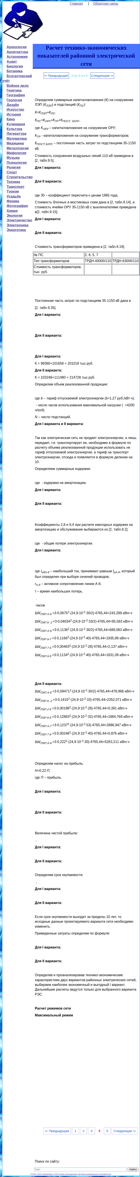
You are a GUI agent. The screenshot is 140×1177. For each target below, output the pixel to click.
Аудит (12, 61)
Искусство (15, 109)
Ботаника (14, 71)
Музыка (13, 158)
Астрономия (17, 56)
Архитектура (17, 52)
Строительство (20, 177)
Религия (14, 167)
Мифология (16, 153)
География (16, 95)
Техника (13, 182)
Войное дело (18, 85)
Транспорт (15, 187)
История (14, 114)
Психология (17, 162)
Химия (12, 211)
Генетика (14, 90)
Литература (16, 133)
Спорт (12, 172)
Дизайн (13, 105)
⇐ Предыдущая (56, 75)
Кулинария (16, 124)
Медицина (15, 143)
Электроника (17, 225)
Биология (15, 66)
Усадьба (14, 196)
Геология (14, 100)
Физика (13, 201)
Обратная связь (105, 3)
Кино (11, 119)
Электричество (19, 220)
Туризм (13, 191)
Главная (76, 3)
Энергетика (16, 230)
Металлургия (18, 148)
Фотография (17, 206)
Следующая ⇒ (102, 75)
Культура (14, 129)
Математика (17, 138)
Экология (14, 215)
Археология (17, 47)
